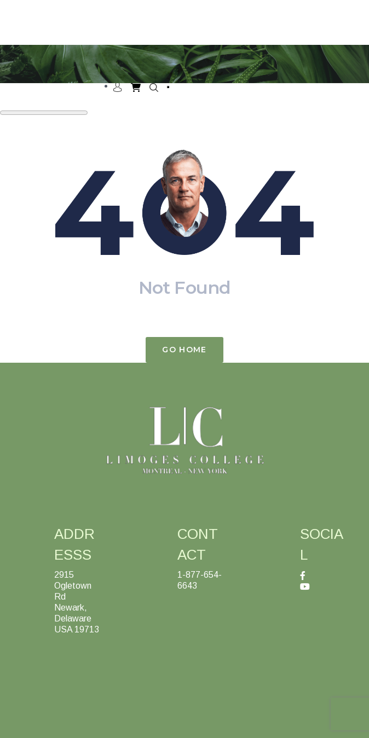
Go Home (184, 350)
